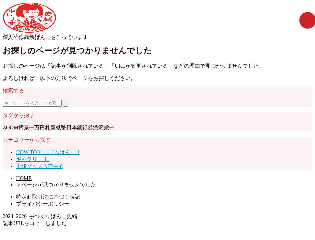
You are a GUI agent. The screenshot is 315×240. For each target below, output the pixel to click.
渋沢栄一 (103, 127)
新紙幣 (58, 127)
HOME (24, 178)
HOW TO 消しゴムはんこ (48, 152)
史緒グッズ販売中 (39, 166)
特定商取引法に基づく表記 (48, 197)
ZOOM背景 (16, 127)
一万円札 (39, 127)
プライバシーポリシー (42, 204)
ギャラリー (32, 159)
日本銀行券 (79, 127)
